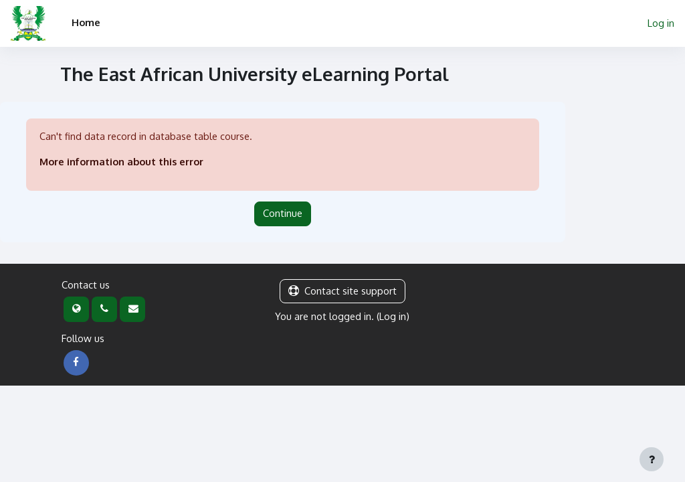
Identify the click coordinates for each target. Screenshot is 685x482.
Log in (661, 23)
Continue (282, 213)
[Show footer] (652, 459)
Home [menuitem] (86, 22)
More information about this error (121, 161)
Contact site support (342, 291)
